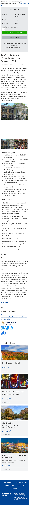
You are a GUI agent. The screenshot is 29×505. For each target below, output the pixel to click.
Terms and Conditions (21, 482)
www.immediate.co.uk (19, 497)
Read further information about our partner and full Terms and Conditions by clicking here (14, 317)
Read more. (22, 3)
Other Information (7, 308)
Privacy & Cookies (6, 482)
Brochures (14, 488)
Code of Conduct (9, 485)
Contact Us (21, 485)
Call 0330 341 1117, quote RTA (14, 32)
